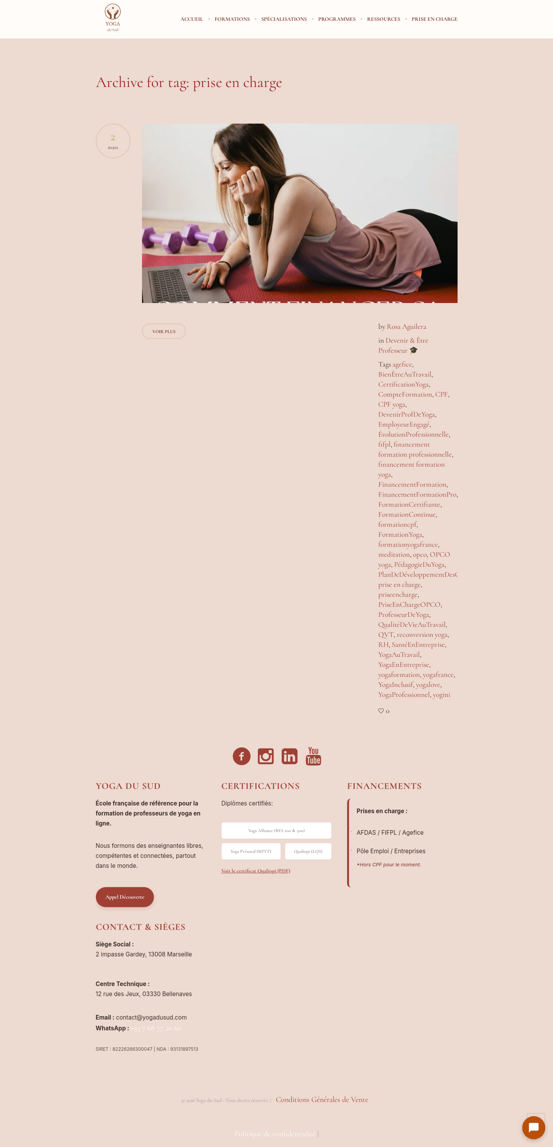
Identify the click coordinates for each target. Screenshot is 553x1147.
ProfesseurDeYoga (403, 614)
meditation (394, 554)
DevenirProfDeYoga (406, 414)
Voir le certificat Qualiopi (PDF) (255, 870)
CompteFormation (405, 394)
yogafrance (438, 674)
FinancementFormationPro (417, 494)
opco (420, 554)
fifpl (384, 444)
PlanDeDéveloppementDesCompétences (436, 574)
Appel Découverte (124, 897)
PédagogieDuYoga (419, 564)
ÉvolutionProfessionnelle (413, 434)
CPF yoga (391, 404)
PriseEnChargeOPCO (409, 604)
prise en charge (399, 584)
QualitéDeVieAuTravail (412, 624)
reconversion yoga (422, 634)
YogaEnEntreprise (403, 664)
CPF (441, 394)
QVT (386, 634)
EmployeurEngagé (403, 424)
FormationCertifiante (409, 504)
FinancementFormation (412, 484)
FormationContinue (407, 514)
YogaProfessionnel (404, 694)
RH (383, 644)
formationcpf (397, 524)
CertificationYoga (403, 384)
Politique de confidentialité (275, 1134)
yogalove (428, 684)
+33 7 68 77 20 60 (156, 1028)
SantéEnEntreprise (418, 644)
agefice (402, 364)
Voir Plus (163, 331)
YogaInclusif (395, 684)
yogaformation (399, 674)
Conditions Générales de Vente (322, 1099)
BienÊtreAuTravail (404, 374)
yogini (441, 694)
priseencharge (398, 594)
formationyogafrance (408, 544)
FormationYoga (400, 534)
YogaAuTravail (399, 654)
